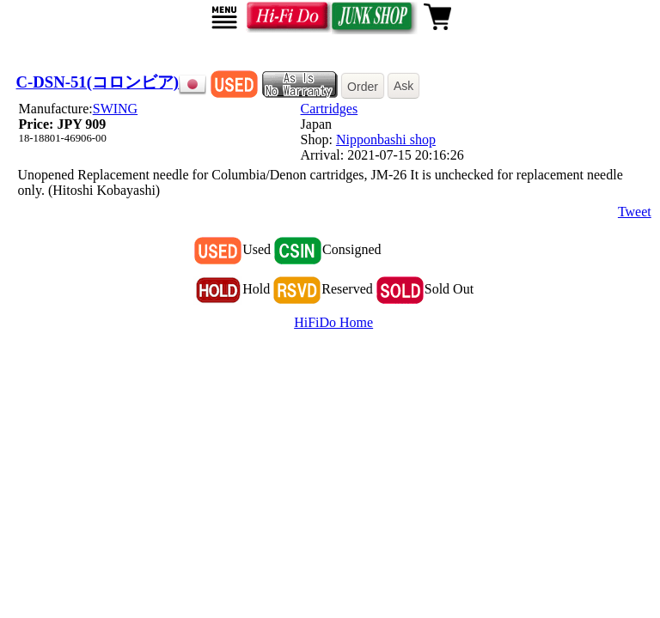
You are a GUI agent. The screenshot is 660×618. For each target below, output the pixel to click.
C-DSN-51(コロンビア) (98, 82)
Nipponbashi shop (386, 139)
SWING (115, 108)
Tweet (634, 211)
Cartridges (329, 108)
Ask (403, 86)
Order (362, 87)
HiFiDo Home (333, 322)
